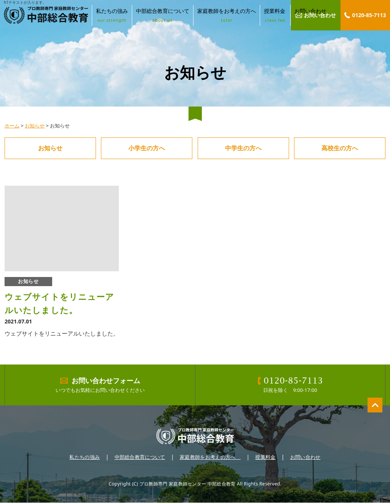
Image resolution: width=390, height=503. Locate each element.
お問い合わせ (310, 15)
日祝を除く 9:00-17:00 (290, 385)
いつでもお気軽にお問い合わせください (100, 385)
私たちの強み (112, 15)
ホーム (12, 125)
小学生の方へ (146, 148)
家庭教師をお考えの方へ (226, 15)
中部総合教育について (162, 15)
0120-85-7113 (369, 15)
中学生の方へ (243, 148)
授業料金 (275, 15)
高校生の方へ (339, 148)
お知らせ (35, 125)
